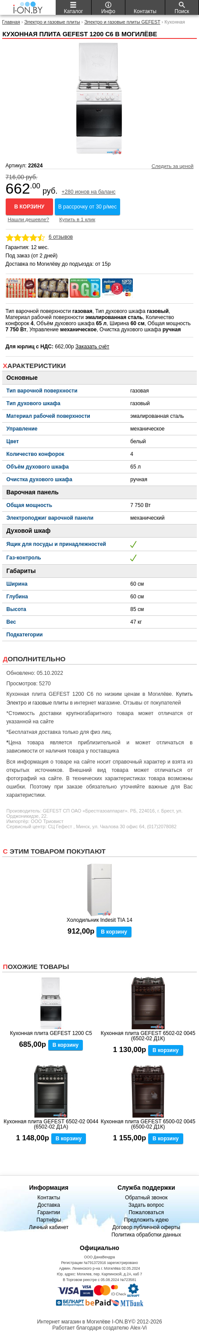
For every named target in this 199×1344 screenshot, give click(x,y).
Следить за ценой (173, 166)
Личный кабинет (48, 1227)
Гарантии (49, 1212)
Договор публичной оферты (146, 1227)
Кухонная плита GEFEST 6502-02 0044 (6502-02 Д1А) (51, 1124)
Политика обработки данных (146, 1235)
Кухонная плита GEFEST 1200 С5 (51, 1033)
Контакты (48, 1198)
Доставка (48, 1205)
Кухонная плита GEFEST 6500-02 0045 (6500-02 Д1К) (148, 1124)
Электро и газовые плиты (52, 21)
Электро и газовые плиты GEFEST (122, 21)
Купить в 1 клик (77, 219)
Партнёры (48, 1220)
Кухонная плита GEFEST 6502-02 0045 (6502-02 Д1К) (148, 1036)
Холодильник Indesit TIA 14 (99, 920)
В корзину (29, 207)
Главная (11, 21)
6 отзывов (61, 237)
